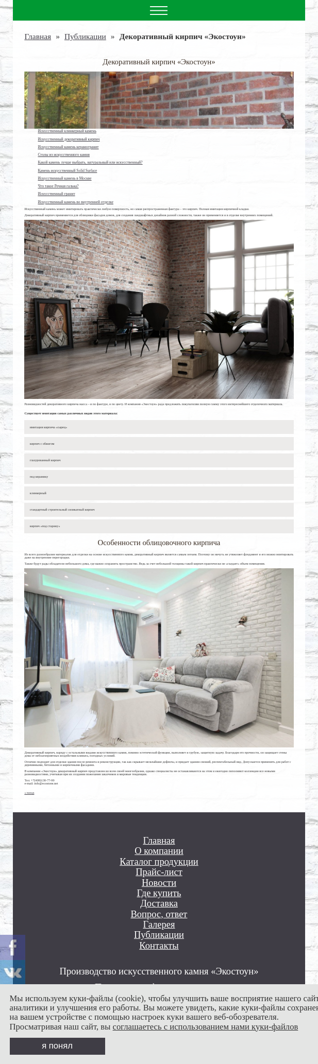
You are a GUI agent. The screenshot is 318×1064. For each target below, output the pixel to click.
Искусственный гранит (56, 193)
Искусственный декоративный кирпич (68, 139)
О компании (159, 851)
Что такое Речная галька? (58, 186)
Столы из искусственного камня (64, 154)
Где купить (159, 893)
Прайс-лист (159, 872)
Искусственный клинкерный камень (67, 131)
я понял (57, 1046)
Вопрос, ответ (159, 914)
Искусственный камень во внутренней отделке (75, 202)
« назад (29, 792)
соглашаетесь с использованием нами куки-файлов (205, 1027)
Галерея (159, 924)
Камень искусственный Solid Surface (67, 170)
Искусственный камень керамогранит (68, 147)
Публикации (85, 36)
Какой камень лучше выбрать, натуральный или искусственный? (90, 162)
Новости (159, 883)
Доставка (159, 903)
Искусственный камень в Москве (64, 178)
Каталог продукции (159, 862)
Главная (37, 36)
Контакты (158, 945)
